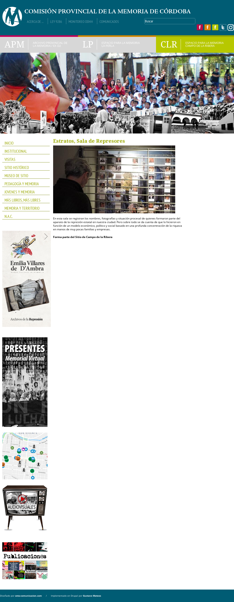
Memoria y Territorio (24, 208)
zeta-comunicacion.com (28, 595)
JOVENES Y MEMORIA (24, 192)
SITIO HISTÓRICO (17, 167)
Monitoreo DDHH (81, 21)
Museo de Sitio (16, 175)
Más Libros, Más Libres (24, 200)
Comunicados (109, 21)
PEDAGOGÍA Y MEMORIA (24, 184)
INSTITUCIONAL (24, 151)
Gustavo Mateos (92, 595)
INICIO (9, 143)
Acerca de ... (35, 21)
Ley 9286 (56, 21)
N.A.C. (24, 216)
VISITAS (10, 159)
